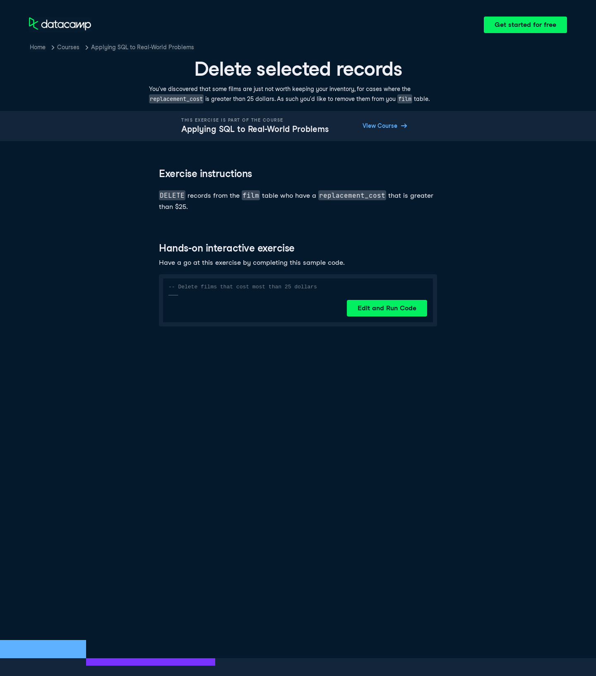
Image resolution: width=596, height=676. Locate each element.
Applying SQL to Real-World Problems (142, 47)
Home (38, 47)
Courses (68, 47)
